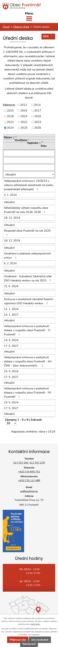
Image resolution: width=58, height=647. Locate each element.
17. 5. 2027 (11, 346)
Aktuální (9, 202)
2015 (10, 110)
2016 (24, 110)
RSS (48, 36)
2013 (23, 105)
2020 (37, 116)
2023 (37, 122)
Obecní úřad (21, 27)
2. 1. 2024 (10, 195)
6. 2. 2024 (10, 263)
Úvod (6, 27)
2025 (24, 128)
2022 (24, 122)
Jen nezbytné (39, 640)
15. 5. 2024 (11, 340)
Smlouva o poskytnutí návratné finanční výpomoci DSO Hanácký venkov (28, 301)
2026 (37, 128)
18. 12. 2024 (12, 218)
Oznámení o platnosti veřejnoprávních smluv (27, 256)
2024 (10, 128)
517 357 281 (20, 462)
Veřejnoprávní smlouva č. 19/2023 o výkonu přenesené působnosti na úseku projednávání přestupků (28, 185)
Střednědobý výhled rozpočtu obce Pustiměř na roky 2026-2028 (26, 210)
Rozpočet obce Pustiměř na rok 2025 (27, 232)
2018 (10, 116)
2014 (37, 105)
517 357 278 (37, 462)
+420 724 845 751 (29, 471)
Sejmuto (34, 143)
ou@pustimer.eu (29, 491)
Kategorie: (9, 105)
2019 (24, 116)
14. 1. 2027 (11, 315)
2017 (37, 110)
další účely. (35, 624)
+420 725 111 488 (29, 480)
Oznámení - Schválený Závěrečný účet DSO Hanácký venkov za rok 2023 (28, 278)
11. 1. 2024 (11, 309)
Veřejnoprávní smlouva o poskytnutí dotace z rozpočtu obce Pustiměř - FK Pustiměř (27, 393)
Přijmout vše (18, 640)
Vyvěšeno (21, 140)
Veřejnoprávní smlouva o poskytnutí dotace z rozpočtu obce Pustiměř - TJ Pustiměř (27, 330)
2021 (10, 122)
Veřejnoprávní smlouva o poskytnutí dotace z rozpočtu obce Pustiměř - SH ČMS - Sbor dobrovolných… (28, 361)
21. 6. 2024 (11, 286)
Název (9, 137)
